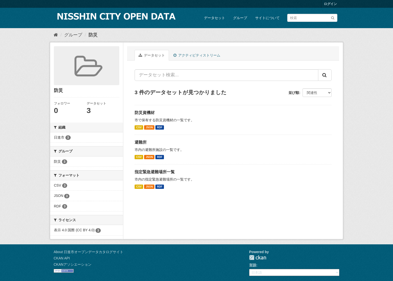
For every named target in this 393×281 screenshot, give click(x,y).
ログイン (330, 4)
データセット (214, 18)
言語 (252, 265)
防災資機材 (145, 112)
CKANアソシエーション (72, 264)
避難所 (141, 142)
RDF (159, 127)
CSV (139, 127)
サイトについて (267, 18)
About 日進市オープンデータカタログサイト (88, 252)
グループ (240, 18)
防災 (92, 34)
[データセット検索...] (226, 75)
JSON (149, 127)
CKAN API (62, 258)
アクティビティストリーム (196, 55)
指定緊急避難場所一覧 (155, 172)
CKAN (257, 257)
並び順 (293, 93)
